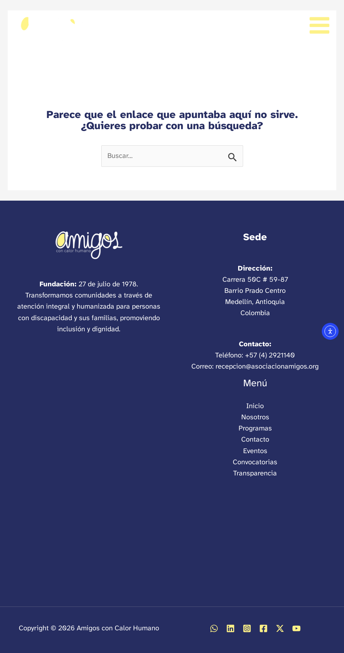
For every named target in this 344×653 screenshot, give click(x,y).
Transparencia (255, 473)
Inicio (255, 405)
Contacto (255, 439)
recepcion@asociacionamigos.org (267, 366)
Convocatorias (255, 462)
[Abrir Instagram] (247, 628)
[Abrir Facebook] (263, 628)
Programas (255, 428)
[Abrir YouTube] (296, 628)
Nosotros (255, 417)
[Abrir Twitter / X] (280, 628)
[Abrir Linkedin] (230, 628)
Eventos (255, 450)
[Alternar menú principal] (319, 25)
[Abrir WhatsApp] (214, 628)
